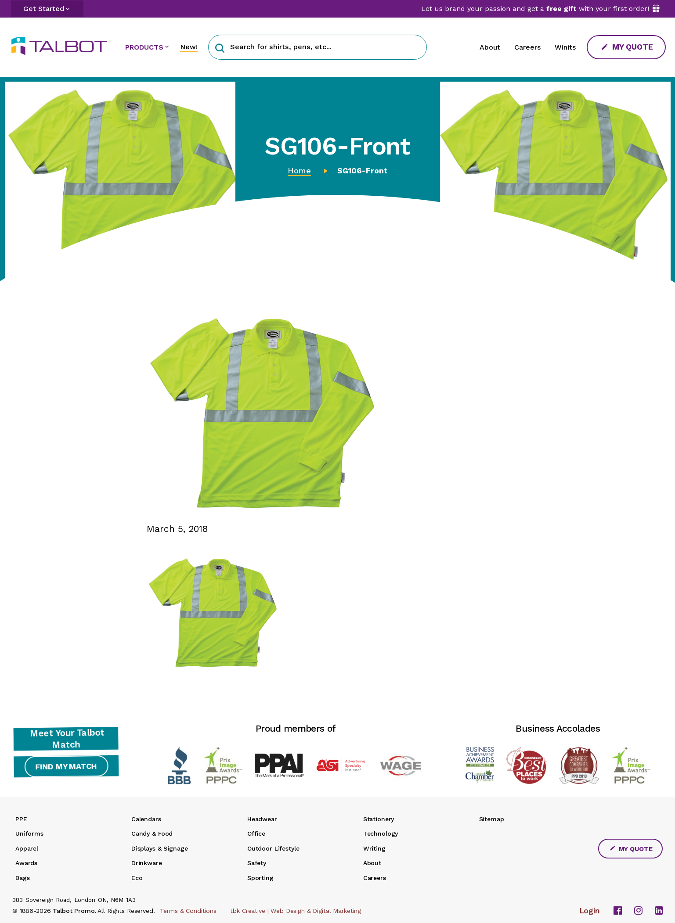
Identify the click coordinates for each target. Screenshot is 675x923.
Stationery (378, 818)
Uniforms (29, 833)
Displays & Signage (159, 848)
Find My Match (66, 767)
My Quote (627, 46)
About (490, 47)
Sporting (260, 877)
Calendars (146, 818)
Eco (137, 877)
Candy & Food (152, 833)
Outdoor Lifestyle (273, 848)
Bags (22, 877)
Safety (256, 862)
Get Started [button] (43, 8)
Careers (527, 47)
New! (189, 47)
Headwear (262, 818)
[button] (219, 47)
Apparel (26, 848)
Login (590, 910)
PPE (21, 818)
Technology (380, 833)
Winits (565, 47)
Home (299, 170)
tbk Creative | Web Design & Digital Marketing (295, 910)
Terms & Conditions (188, 910)
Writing (374, 848)
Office (256, 833)
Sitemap (491, 818)
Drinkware (146, 862)
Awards (26, 862)
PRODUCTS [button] (144, 47)
